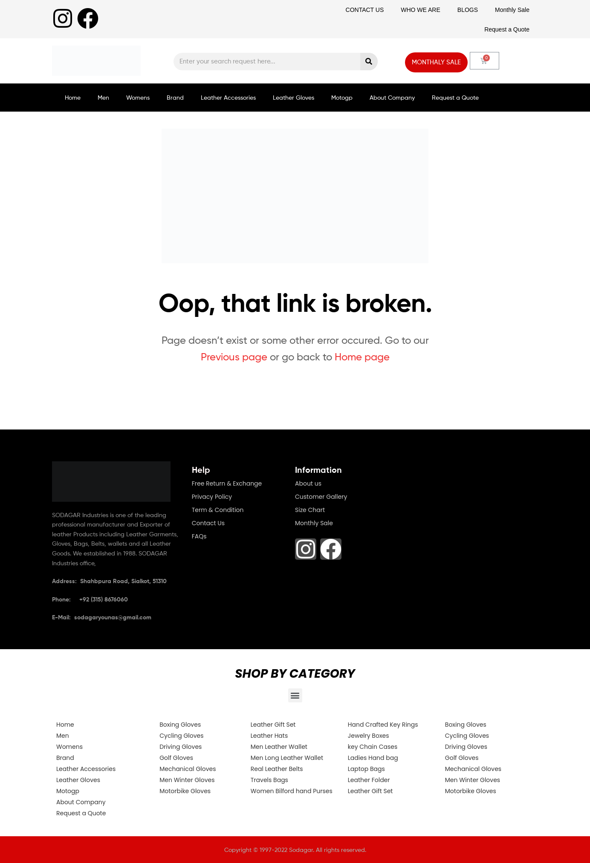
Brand (175, 97)
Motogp (342, 97)
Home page (362, 357)
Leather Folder (369, 780)
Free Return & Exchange (227, 483)
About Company (392, 97)
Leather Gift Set (273, 724)
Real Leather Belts (277, 769)
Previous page (234, 357)
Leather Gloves (293, 97)
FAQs (199, 536)
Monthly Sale (512, 9)
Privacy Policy (212, 496)
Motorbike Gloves (185, 791)
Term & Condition (218, 510)
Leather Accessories (228, 97)
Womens (138, 97)
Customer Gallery (321, 496)
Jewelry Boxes (368, 735)
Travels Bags (269, 780)
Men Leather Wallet (279, 746)
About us (308, 483)
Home (73, 97)
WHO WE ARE (420, 9)
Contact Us (208, 523)
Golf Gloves (176, 758)
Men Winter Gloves (186, 780)
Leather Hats (269, 735)
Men (103, 97)
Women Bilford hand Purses (292, 791)
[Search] (369, 61)
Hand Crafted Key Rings (383, 724)
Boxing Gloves (180, 724)
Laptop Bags (366, 769)
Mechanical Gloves (187, 769)
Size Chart (310, 510)
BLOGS (467, 9)
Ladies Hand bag (373, 758)
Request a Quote (506, 29)
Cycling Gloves (181, 735)
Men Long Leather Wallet (287, 758)
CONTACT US (365, 9)
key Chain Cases (372, 746)
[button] (295, 695)
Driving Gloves (180, 746)
